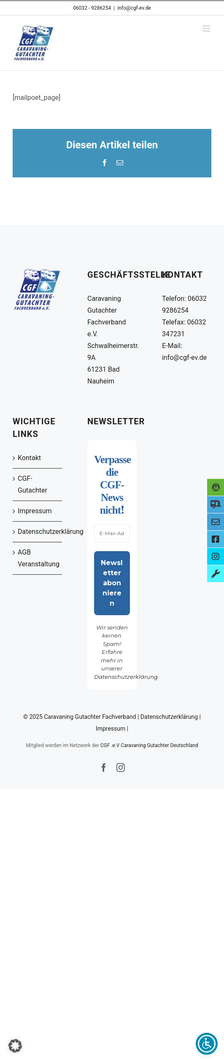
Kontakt (29, 458)
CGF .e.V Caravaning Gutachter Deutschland (149, 745)
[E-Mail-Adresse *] (112, 533)
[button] (15, 1046)
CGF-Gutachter (32, 484)
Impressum (35, 511)
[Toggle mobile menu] (206, 28)
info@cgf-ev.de (134, 8)
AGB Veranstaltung (38, 558)
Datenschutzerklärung (38, 532)
